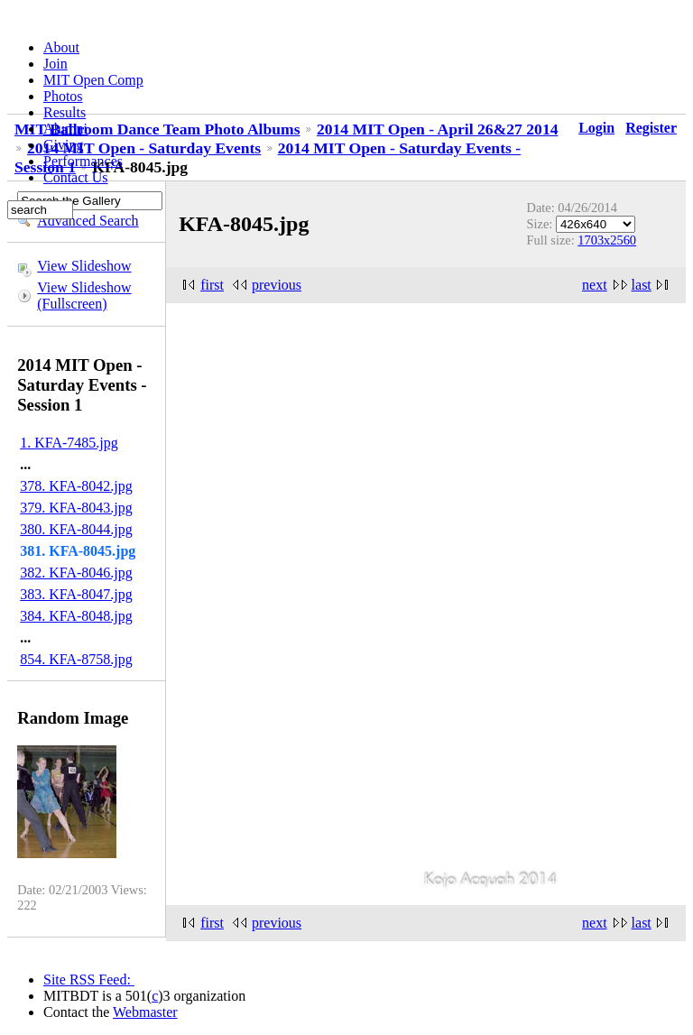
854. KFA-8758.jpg (76, 659)
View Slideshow (84, 265)
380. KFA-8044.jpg (76, 529)
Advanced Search (87, 220)
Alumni (65, 128)
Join (55, 63)
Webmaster (145, 1012)
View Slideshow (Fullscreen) (84, 295)
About (61, 47)
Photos (63, 96)
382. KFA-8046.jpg (76, 572)
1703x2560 (607, 240)
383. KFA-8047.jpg (76, 594)
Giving (63, 144)
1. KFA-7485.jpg (69, 442)
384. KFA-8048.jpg (76, 616)
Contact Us (75, 177)
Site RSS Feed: (88, 979)
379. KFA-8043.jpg (76, 507)
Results (64, 112)
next (594, 284)
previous (276, 284)
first (212, 284)
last (641, 284)
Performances (83, 161)
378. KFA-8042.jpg (76, 486)
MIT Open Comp (93, 80)
